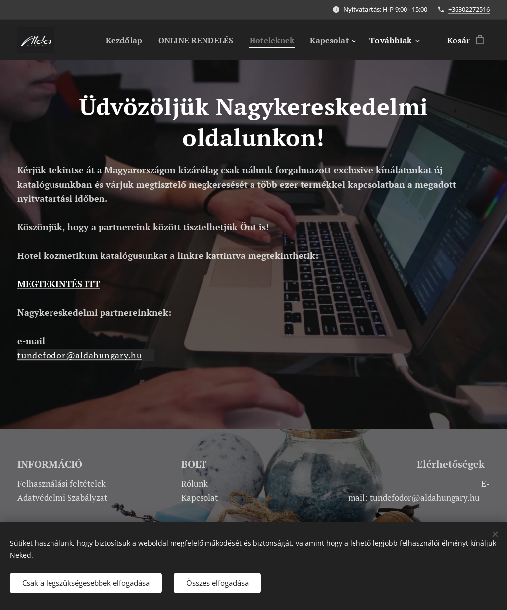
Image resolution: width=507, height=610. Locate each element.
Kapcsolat (199, 497)
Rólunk (194, 483)
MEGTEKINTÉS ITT (58, 284)
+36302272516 (469, 9)
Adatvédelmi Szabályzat (62, 497)
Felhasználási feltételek (61, 483)
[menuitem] (117, 40)
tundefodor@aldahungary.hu (79, 355)
